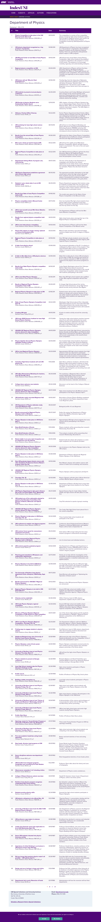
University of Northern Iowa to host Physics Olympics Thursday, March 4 (28, 652)
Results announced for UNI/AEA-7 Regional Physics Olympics (28, 582)
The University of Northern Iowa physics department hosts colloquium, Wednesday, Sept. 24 (30, 574)
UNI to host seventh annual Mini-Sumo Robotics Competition (30, 210)
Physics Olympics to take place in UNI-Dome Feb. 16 (29, 484)
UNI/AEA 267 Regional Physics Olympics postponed (28, 471)
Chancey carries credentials (23, 598)
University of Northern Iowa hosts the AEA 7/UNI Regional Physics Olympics (30, 809)
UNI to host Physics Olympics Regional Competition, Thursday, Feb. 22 (27, 622)
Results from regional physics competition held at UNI (29, 218)
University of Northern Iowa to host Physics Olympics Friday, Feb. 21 (28, 686)
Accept (44, 918)
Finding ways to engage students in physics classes (28, 630)
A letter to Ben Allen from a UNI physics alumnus (30, 256)
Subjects (21, 13)
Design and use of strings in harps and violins (29, 868)
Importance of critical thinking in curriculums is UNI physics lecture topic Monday (30, 846)
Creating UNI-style (21, 312)
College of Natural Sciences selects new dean (29, 776)
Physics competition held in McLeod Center (28, 201)
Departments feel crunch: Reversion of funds (29, 880)
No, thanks (57, 918)
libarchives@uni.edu (62, 892)
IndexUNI (18, 7)
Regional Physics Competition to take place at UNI (29, 152)
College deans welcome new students (27, 384)
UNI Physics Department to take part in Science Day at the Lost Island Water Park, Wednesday (30, 491)
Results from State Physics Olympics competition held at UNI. (30, 267)
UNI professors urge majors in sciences (27, 819)
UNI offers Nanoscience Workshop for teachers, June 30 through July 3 (30, 374)
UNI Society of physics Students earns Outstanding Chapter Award (27, 103)
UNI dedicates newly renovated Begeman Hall (29, 397)
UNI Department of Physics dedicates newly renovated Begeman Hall (28, 405)
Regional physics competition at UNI (26, 68)
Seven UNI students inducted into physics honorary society (28, 836)
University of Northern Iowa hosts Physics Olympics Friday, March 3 (28, 708)
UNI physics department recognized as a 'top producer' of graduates (29, 48)
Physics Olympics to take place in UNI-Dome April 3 (29, 420)
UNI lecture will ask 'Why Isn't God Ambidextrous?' (26, 80)
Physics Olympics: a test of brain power (27, 644)
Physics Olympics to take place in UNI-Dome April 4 (29, 454)
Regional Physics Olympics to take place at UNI (30, 291)
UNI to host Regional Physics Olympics (27, 351)
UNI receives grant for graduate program (28, 546)
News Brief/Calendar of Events (24, 427)
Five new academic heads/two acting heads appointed (28, 736)
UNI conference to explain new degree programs (30, 523)
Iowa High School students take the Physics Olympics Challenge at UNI (28, 667)
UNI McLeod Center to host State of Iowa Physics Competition (30, 58)
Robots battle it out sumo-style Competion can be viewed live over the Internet (29, 439)
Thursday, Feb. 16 (20, 477)
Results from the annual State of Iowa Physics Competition (29, 136)
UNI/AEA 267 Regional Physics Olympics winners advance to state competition (28, 331)
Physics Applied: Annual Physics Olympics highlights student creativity (28, 341)
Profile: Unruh (19, 674)
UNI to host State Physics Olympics (26, 277)
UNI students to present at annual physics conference (28, 92)
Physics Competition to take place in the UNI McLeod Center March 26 (29, 36)
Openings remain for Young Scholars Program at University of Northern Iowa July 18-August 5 (30, 721)
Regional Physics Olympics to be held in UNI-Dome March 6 (29, 589)
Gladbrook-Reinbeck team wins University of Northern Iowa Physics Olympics (29, 637)
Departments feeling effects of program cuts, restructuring (29, 161)
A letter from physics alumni (24, 245)
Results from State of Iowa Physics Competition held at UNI (30, 194)
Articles (31, 13)
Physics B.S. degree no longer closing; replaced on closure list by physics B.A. (30, 231)
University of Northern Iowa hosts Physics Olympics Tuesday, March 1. (28, 729)
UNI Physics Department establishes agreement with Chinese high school (30, 173)
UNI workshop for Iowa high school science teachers (28, 125)
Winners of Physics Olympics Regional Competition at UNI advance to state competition (30, 613)
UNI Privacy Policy (78, 914)
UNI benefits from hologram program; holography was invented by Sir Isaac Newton (29, 763)
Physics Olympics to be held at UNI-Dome (28, 564)
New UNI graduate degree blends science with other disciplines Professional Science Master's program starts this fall (29, 462)
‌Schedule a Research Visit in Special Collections (26, 902)
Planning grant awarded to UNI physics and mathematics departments (28, 555)
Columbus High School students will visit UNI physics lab (29, 362)
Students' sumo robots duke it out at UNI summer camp (28, 183)
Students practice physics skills (25, 792)
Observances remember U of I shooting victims (29, 770)
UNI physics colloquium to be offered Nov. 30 (29, 798)
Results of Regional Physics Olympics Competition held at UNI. (26, 285)
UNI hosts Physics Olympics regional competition (26, 604)
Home (13, 13)
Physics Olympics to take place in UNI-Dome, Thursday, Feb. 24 (29, 517)
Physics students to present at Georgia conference (27, 659)
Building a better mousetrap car (25, 679)
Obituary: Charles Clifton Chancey (26, 113)
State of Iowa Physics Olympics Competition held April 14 (30, 302)
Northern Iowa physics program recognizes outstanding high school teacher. (28, 782)
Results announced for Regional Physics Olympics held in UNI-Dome (27, 413)
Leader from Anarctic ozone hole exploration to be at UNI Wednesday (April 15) (30, 827)
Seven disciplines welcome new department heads (28, 756)
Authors (40, 13)
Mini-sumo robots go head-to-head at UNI (28, 143)
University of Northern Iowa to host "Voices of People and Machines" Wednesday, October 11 (29, 701)
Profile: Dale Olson (21, 715)
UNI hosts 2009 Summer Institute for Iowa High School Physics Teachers (30, 319)
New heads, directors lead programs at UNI (28, 743)
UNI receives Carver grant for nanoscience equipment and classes (28, 531)
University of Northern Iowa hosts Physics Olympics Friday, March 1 (28, 693)
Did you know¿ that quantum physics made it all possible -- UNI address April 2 (30, 857)
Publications (51, 13)
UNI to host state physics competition (27, 225)
